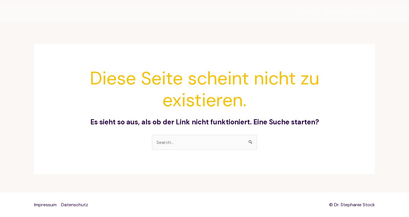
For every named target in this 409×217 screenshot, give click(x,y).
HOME (308, 13)
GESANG (333, 13)
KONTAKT (360, 13)
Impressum (45, 205)
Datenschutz (74, 205)
